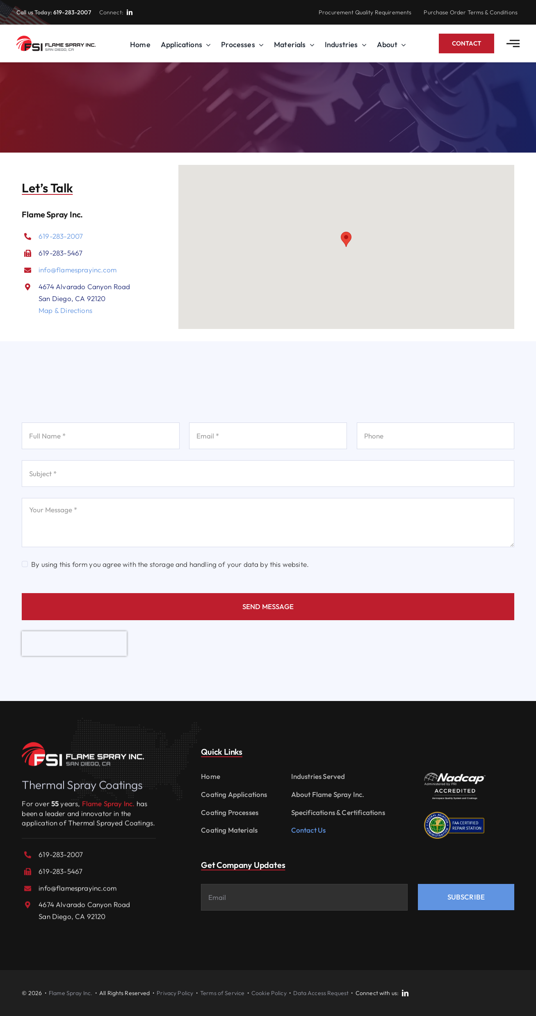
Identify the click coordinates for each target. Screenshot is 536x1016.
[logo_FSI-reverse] (83, 749)
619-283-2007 (72, 12)
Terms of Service (222, 993)
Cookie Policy (269, 993)
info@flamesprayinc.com (77, 269)
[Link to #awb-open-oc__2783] (513, 43)
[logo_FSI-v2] (56, 39)
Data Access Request (321, 993)
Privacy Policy (175, 993)
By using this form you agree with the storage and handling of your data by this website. (170, 564)
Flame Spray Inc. (70, 993)
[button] (346, 239)
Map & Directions (65, 310)
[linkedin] (129, 12)
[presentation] (74, 643)
